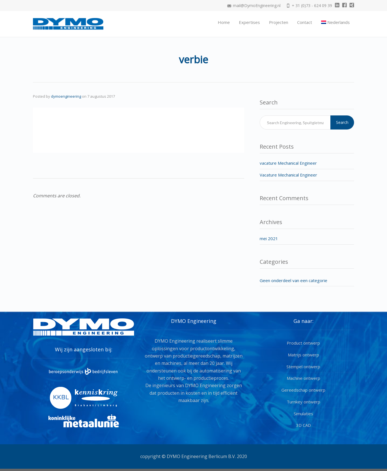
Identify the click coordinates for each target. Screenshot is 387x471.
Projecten (278, 22)
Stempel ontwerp (303, 366)
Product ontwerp (303, 343)
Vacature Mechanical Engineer (288, 175)
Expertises (249, 22)
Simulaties (303, 413)
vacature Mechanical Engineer (288, 163)
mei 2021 (269, 238)
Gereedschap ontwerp (303, 390)
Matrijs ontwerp (303, 355)
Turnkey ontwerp (303, 402)
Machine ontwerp (303, 378)
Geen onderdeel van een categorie (293, 280)
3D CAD (303, 425)
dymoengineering (66, 96)
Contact (304, 22)
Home (224, 22)
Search (342, 122)
